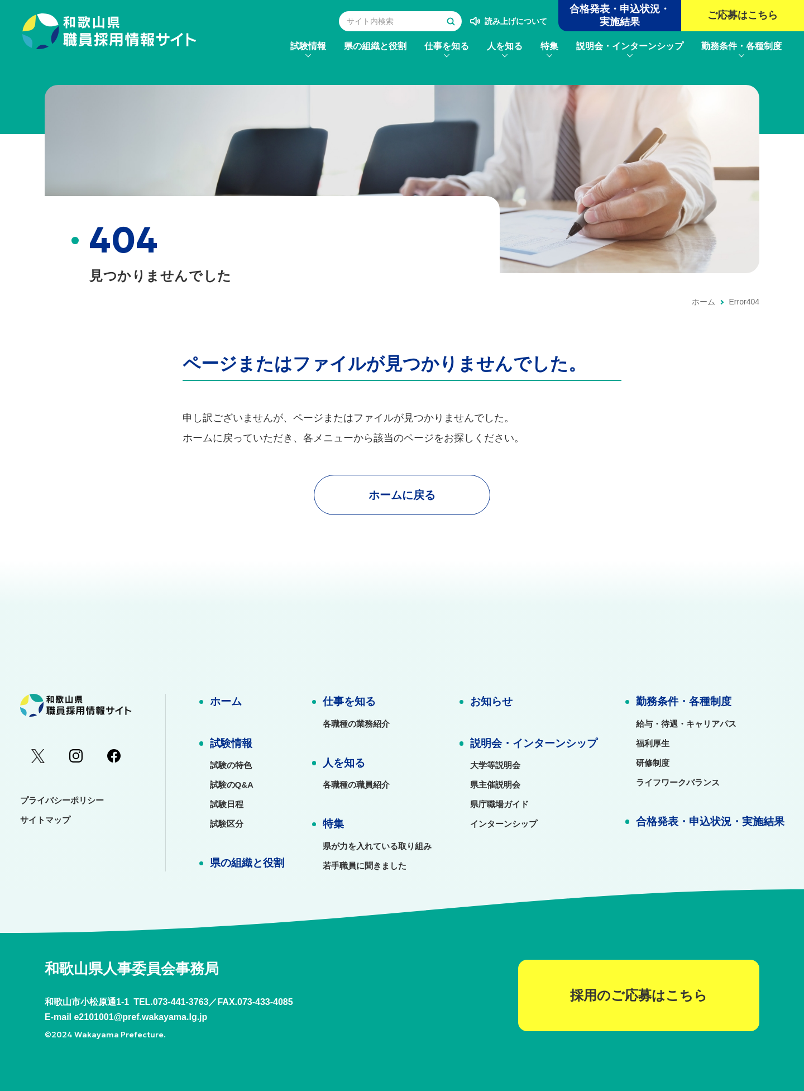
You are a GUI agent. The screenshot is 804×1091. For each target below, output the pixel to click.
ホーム (703, 301)
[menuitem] (308, 46)
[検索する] (450, 21)
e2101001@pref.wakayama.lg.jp (140, 1017)
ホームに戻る (402, 495)
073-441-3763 (181, 1002)
